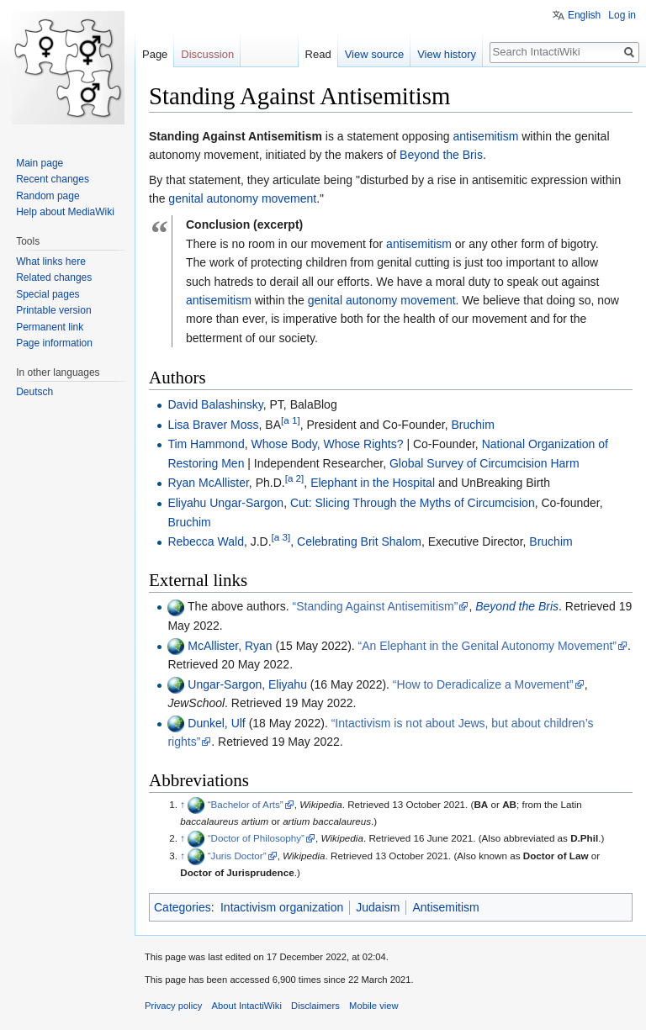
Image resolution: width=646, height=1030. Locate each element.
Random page (47, 196)
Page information (54, 343)
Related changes (54, 277)
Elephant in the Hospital (372, 482)
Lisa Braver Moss (212, 424)
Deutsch (34, 392)
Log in (622, 15)
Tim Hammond (205, 444)
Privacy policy (173, 1006)
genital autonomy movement (242, 198)
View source (375, 54)
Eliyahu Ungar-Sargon (225, 503)
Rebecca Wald (205, 541)
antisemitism (486, 136)
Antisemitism (445, 907)
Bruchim (472, 424)
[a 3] (281, 537)
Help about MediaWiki (65, 212)
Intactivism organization (281, 907)
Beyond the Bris (441, 154)
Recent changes (52, 179)
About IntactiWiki (247, 1006)
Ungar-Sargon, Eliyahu (247, 684)
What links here (51, 261)
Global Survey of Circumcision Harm (484, 463)
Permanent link (49, 327)
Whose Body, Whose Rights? (327, 444)
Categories (182, 907)
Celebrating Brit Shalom (359, 541)
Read (318, 54)
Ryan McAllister (207, 482)
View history (446, 54)
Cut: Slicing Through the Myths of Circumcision (412, 503)
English (584, 15)
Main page (39, 163)
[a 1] (290, 420)
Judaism (378, 907)
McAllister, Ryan (230, 645)
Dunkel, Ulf (216, 723)
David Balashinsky (214, 404)
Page (154, 54)
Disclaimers (315, 1006)
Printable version (53, 310)
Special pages (47, 294)
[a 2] (294, 478)
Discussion (207, 54)
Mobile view (373, 1006)
